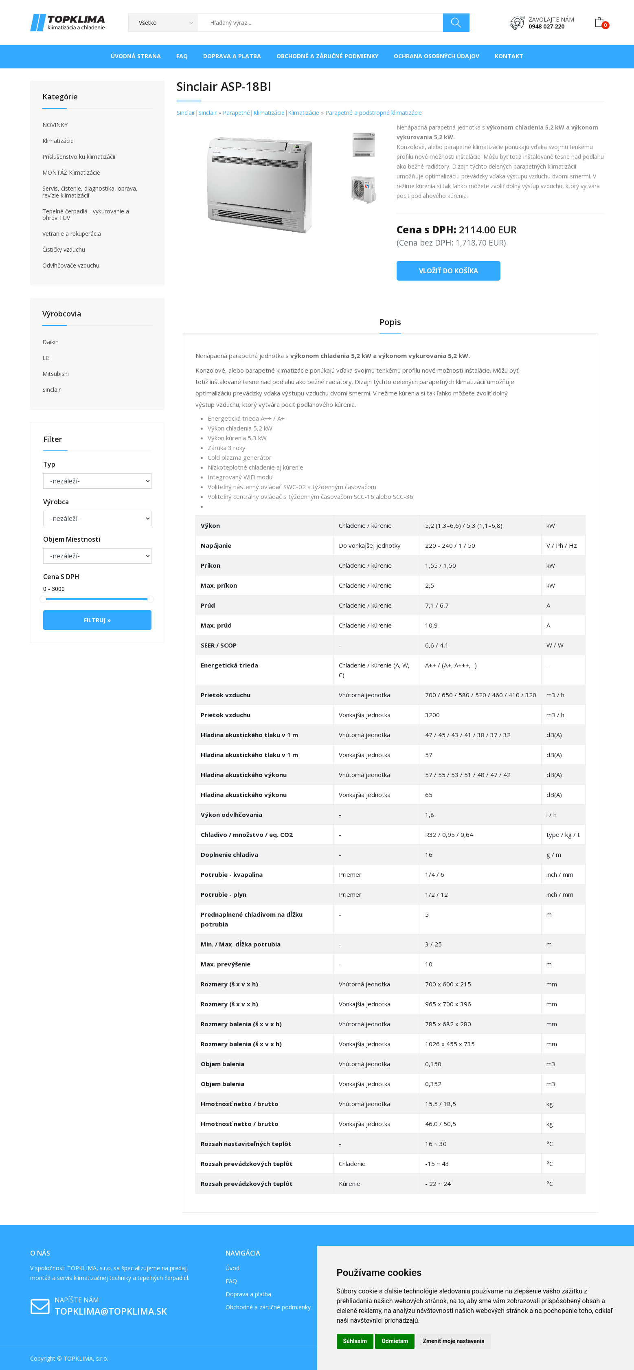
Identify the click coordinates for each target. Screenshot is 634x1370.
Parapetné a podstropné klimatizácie (373, 112)
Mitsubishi (55, 374)
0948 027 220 (546, 26)
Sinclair (51, 389)
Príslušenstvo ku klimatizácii (78, 157)
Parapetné (236, 112)
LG (46, 358)
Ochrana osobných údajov (436, 56)
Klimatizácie (58, 141)
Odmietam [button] (395, 1341)
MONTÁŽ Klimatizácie (71, 172)
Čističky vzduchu (63, 249)
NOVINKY (55, 125)
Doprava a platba (232, 56)
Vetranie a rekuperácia (71, 234)
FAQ (182, 56)
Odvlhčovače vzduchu (70, 265)
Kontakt (509, 56)
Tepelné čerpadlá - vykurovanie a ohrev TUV (85, 214)
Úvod (232, 1268)
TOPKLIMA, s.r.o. (86, 1358)
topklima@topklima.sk (111, 1311)
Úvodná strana (136, 56)
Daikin (50, 342)
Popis (390, 322)
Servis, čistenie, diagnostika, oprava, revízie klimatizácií (90, 191)
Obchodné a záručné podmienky (327, 56)
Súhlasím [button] (355, 1341)
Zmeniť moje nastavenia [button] (453, 1341)
